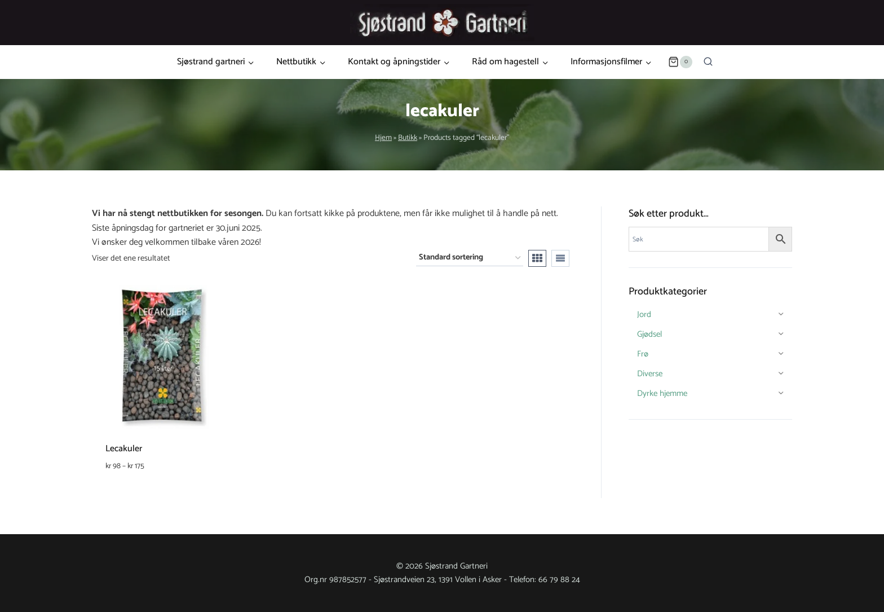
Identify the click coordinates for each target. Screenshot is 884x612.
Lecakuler (123, 448)
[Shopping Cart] (680, 62)
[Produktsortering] (469, 258)
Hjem (383, 137)
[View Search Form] (708, 62)
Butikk (407, 137)
